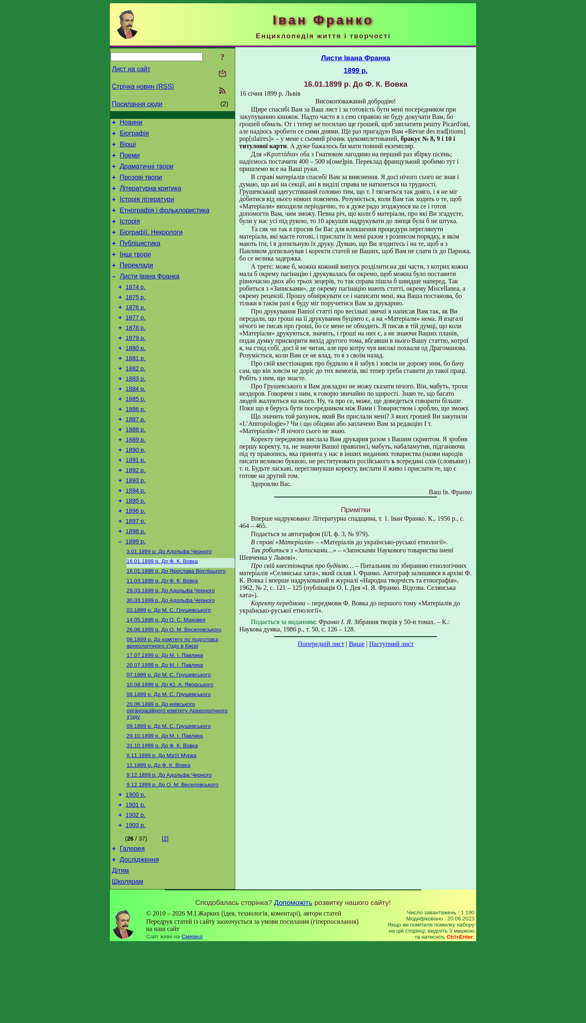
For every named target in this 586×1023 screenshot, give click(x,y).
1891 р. (136, 500)
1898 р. (136, 580)
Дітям (120, 947)
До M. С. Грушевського (169, 666)
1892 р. (136, 511)
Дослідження (139, 935)
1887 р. (136, 454)
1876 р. (136, 329)
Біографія (134, 135)
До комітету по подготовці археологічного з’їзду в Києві (172, 700)
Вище (357, 643)
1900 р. (136, 864)
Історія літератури (147, 209)
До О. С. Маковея (166, 676)
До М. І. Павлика (165, 714)
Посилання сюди (137, 104)
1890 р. (136, 489)
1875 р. (136, 318)
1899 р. (136, 591)
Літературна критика (150, 196)
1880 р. (136, 375)
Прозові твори (141, 184)
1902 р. (136, 887)
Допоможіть (293, 981)
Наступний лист (391, 643)
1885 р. (136, 432)
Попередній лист (321, 643)
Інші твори (135, 270)
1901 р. (136, 876)
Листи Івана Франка (149, 294)
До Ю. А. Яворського (170, 746)
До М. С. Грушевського (169, 735)
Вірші (128, 148)
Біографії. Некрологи (151, 245)
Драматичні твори (146, 172)
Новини (131, 123)
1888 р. (136, 466)
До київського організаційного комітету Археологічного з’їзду (177, 773)
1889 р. (136, 477)
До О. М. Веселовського (174, 687)
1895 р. (136, 546)
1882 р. (136, 397)
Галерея (132, 923)
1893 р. (136, 523)
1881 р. (136, 386)
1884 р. (136, 420)
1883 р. (136, 409)
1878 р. (136, 352)
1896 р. (136, 557)
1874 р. (136, 306)
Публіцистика (140, 257)
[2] (165, 912)
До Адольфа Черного (169, 602)
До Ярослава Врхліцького (176, 623)
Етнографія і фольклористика (165, 221)
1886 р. (136, 443)
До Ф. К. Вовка (162, 613)
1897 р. (136, 568)
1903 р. (136, 899)
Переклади (136, 282)
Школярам (127, 960)
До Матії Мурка (162, 822)
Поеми (130, 160)
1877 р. (136, 340)
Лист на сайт (131, 69)
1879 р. (136, 363)
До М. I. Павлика (165, 725)
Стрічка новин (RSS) (143, 86)
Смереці (192, 1015)
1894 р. (136, 534)
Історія (130, 233)
